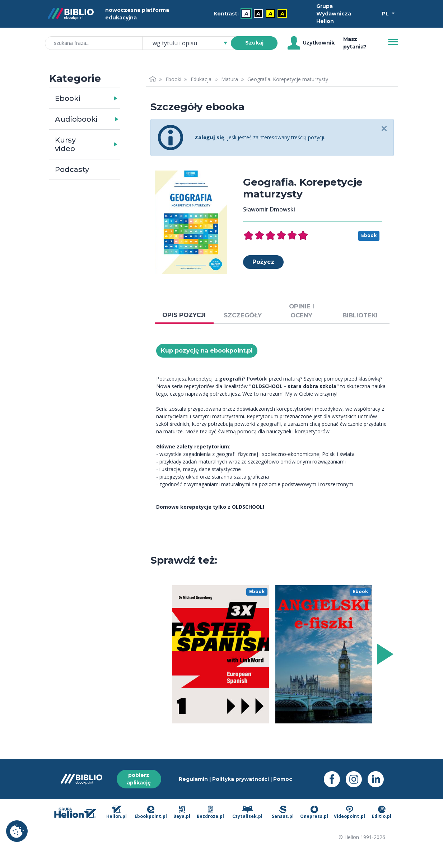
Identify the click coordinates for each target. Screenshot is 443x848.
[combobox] (191, 43)
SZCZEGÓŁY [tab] (243, 315)
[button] (103, 98)
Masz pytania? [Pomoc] (355, 43)
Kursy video (65, 144)
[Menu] (393, 42)
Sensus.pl (283, 812)
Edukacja (201, 79)
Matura (229, 79)
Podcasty (72, 169)
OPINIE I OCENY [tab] (301, 311)
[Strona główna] (152, 79)
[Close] (384, 129)
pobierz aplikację (139, 779)
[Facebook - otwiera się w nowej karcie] (335, 779)
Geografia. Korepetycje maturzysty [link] (287, 79)
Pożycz (263, 261)
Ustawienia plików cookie (17, 831)
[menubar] (251, 14)
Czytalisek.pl (247, 812)
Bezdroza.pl (210, 812)
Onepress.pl (314, 812)
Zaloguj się (209, 137)
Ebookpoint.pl (151, 812)
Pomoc (282, 779)
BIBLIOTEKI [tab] (360, 315)
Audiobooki (76, 119)
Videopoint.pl (349, 812)
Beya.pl (181, 812)
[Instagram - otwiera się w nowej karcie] (357, 779)
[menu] (220, 654)
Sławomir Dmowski (269, 209)
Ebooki (67, 98)
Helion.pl (116, 812)
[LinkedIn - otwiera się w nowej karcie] (379, 779)
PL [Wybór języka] (386, 13)
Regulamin (193, 779)
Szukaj (254, 42)
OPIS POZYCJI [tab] (184, 314)
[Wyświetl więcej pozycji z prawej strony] (384, 654)
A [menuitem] (246, 13)
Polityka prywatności (240, 779)
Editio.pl (381, 812)
